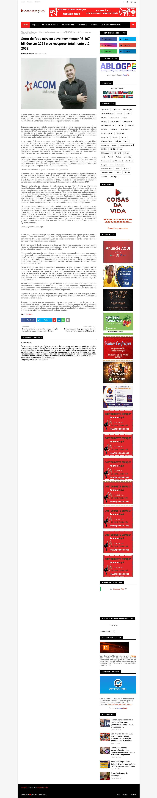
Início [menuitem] (25, 25)
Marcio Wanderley (27, 53)
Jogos (114, 145)
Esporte (115, 137)
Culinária (104, 121)
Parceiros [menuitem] (82, 25)
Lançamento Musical (127, 145)
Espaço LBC (120, 133)
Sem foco (34, 32)
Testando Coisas (107, 173)
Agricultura (116, 109)
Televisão (126, 169)
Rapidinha (129, 161)
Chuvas (103, 117)
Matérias (104, 149)
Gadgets (118, 141)
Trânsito (127, 173)
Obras (127, 153)
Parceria (30, 2)
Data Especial (127, 121)
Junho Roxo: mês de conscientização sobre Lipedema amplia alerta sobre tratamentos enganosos (123, 751)
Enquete (104, 129)
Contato (37, 2)
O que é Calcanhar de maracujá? (119, 774)
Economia (120, 125)
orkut (103, 157)
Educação (130, 125)
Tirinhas (118, 173)
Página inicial (25, 32)
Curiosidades (114, 121)
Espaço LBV (105, 137)
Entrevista (113, 129)
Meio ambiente (106, 153)
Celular (128, 113)
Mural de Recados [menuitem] (50, 25)
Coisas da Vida (118, 589)
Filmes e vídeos (106, 141)
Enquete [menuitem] (35, 25)
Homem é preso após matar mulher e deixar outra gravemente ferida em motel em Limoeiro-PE (122, 723)
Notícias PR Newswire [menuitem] (111, 25)
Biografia (119, 113)
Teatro (117, 169)
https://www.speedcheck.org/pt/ (120, 704)
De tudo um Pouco (107, 125)
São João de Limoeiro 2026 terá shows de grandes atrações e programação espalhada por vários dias (122, 737)
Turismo (104, 177)
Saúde (112, 165)
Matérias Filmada (116, 149)
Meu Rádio (117, 153)
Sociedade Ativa (106, 169)
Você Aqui (113, 177)
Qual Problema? (118, 161)
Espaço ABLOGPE (126, 129)
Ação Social (105, 109)
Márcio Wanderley (40, 795)
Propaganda (105, 161)
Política (118, 157)
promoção (127, 157)
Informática (105, 145)
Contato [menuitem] (94, 25)
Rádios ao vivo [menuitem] (68, 25)
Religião (104, 165)
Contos (124, 117)
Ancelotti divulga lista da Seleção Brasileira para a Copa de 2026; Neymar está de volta (123, 764)
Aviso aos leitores (107, 113)
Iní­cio (23, 2)
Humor (126, 141)
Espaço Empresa (107, 133)
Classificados (114, 117)
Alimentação (127, 109)
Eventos (123, 137)
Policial (110, 157)
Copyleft (24, 787)
